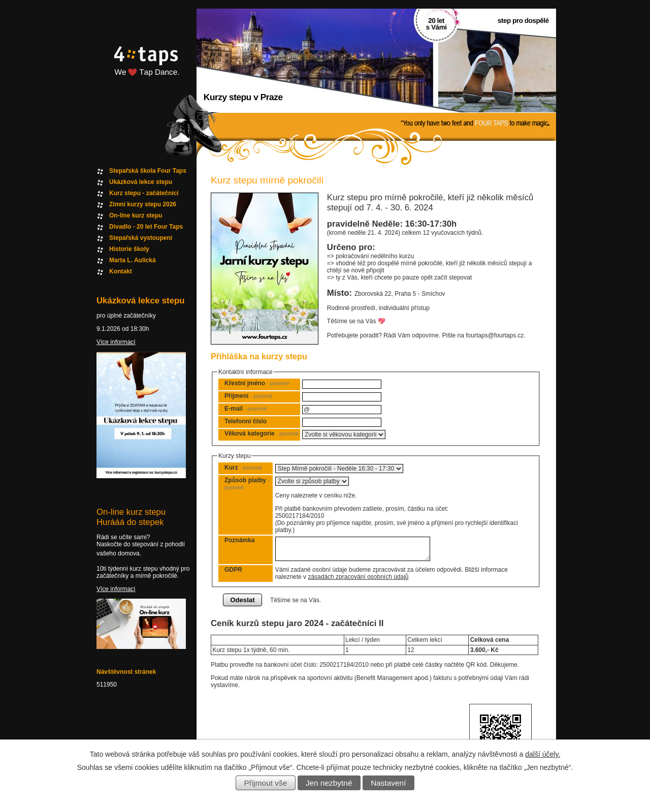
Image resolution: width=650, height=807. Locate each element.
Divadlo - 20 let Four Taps (146, 226)
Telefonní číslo (245, 421)
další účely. (542, 754)
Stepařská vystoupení (140, 237)
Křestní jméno (256, 383)
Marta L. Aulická (132, 260)
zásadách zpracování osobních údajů (358, 576)
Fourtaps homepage (145, 73)
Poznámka (239, 540)
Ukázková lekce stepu (140, 181)
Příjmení (248, 395)
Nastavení (388, 783)
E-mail (245, 408)
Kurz (243, 467)
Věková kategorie (261, 433)
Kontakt (120, 271)
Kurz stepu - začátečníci (144, 193)
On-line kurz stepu (135, 215)
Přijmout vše (265, 783)
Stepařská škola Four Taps (147, 170)
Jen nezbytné (329, 783)
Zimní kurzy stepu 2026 (142, 204)
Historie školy (129, 249)
